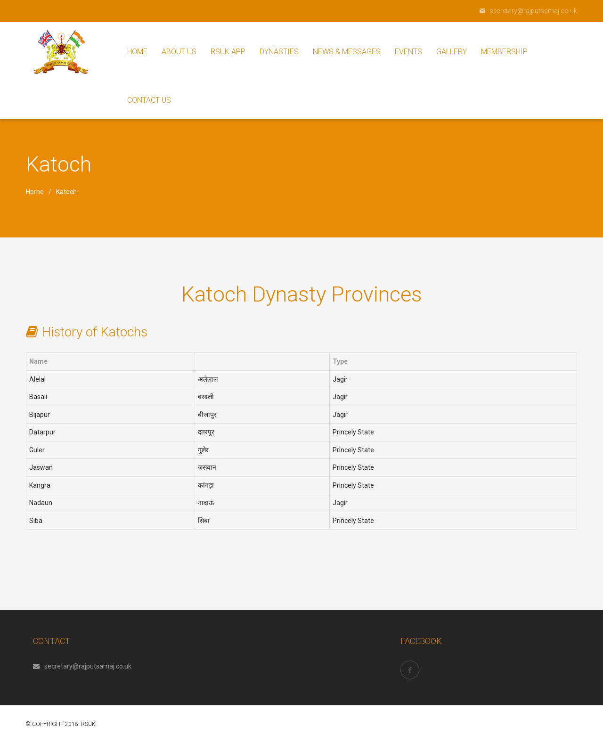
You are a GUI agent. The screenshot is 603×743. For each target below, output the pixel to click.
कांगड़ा (206, 485)
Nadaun (40, 502)
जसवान (207, 467)
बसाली (206, 396)
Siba (35, 520)
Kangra (39, 485)
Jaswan (41, 467)
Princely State (353, 432)
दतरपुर (206, 432)
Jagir (340, 379)
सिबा (204, 520)
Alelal (37, 379)
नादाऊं (206, 502)
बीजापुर (207, 414)
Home (35, 191)
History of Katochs (94, 332)
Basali (38, 396)
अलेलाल (208, 379)
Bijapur (39, 414)
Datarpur (42, 432)
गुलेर (203, 450)
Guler (37, 450)
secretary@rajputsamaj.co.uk (82, 666)
